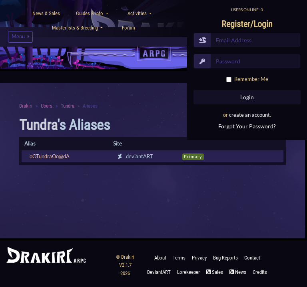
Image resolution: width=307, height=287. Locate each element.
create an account (249, 115)
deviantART (159, 272)
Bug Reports (225, 258)
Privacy (199, 258)
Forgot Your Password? (247, 126)
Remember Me (251, 79)
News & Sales (46, 13)
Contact (252, 258)
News (237, 272)
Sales (214, 272)
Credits (260, 272)
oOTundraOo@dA (50, 156)
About (160, 258)
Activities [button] (138, 13)
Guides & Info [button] (90, 13)
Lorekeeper (188, 272)
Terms (179, 258)
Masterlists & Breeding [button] (75, 28)
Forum (128, 28)
